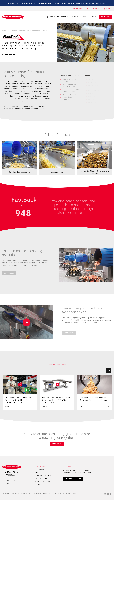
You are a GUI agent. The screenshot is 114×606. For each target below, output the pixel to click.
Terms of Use (46, 493)
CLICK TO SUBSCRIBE (73, 479)
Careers (38, 484)
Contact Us (105, 17)
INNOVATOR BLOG (77, 9)
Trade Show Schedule (43, 481)
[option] (20, 392)
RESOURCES (96, 9)
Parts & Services (79, 17)
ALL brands (10, 54)
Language (109, 9)
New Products (40, 472)
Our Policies (66, 493)
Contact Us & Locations (11, 484)
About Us (92, 17)
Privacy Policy (56, 493)
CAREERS (87, 9)
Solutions (54, 17)
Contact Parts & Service (11, 481)
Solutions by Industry (43, 475)
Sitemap (74, 493)
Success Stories (41, 478)
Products (65, 17)
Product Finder (40, 469)
